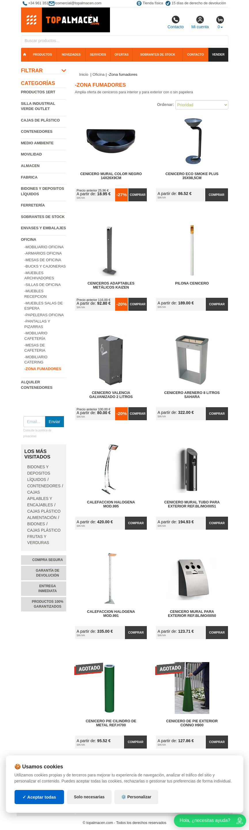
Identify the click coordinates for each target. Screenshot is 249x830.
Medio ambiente (37, 143)
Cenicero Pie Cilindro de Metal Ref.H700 (111, 723)
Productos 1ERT (38, 92)
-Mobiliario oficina (44, 247)
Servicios (98, 54)
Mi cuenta (200, 22)
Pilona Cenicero (192, 283)
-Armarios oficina (43, 253)
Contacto (176, 22)
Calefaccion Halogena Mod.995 (111, 504)
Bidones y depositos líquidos (38, 473)
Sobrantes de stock (157, 54)
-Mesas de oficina (42, 260)
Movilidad (31, 154)
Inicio (83, 74)
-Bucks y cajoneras (45, 266)
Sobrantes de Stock (43, 217)
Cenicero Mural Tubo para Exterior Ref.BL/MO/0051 (192, 504)
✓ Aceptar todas (39, 797)
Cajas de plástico (40, 120)
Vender (218, 54)
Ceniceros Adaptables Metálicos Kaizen (111, 285)
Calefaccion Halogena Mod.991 (111, 614)
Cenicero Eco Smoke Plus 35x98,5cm (192, 176)
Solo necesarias (89, 797)
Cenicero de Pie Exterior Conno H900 (192, 723)
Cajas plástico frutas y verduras (44, 536)
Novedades (71, 54)
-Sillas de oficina (42, 285)
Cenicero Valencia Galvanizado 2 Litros (111, 395)
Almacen (30, 166)
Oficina (28, 239)
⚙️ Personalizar (136, 797)
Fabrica (29, 177)
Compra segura (47, 560)
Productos (42, 54)
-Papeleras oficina (44, 315)
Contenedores (37, 131)
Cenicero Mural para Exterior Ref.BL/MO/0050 (192, 614)
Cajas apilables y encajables (40, 498)
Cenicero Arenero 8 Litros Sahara (192, 395)
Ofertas (122, 54)
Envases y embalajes (43, 228)
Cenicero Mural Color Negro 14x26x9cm (111, 176)
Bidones (36, 524)
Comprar (137, 194)
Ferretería (33, 205)
